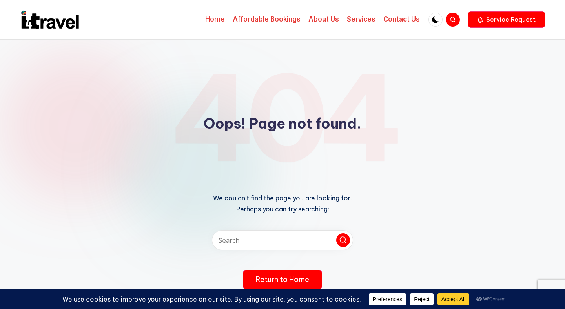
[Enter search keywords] (282, 240)
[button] (506, 19)
